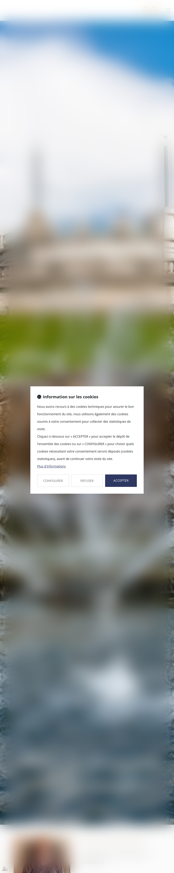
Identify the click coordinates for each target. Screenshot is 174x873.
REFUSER (87, 481)
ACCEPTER (121, 480)
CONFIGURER (53, 481)
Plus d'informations (51, 466)
